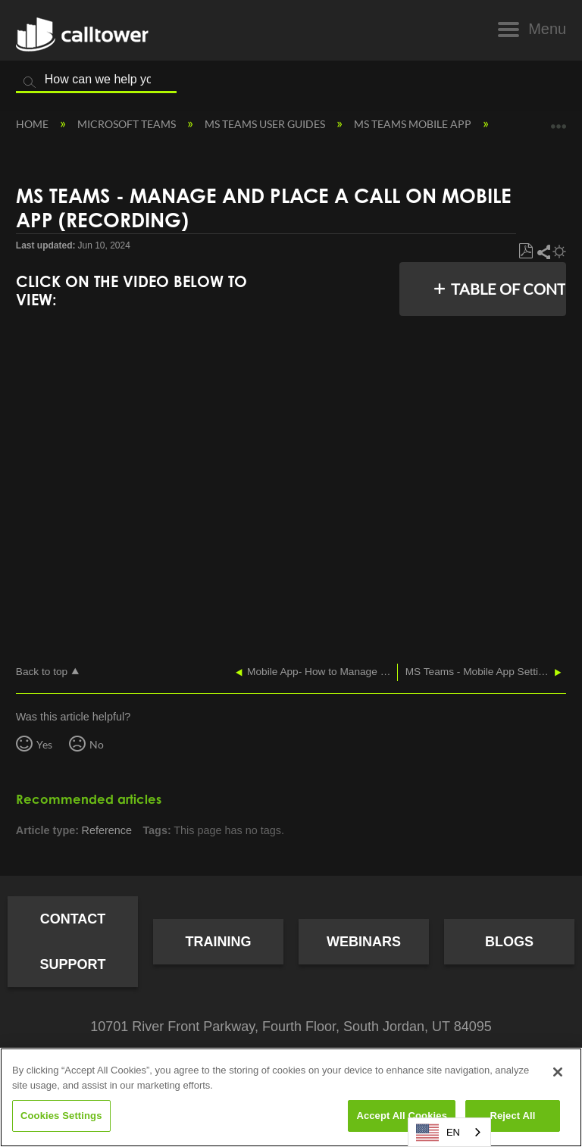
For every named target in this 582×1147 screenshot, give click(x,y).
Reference (107, 830)
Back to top (41, 671)
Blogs (509, 941)
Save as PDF (525, 251)
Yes (44, 744)
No (96, 744)
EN (438, 1133)
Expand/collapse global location (558, 120)
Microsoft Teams (127, 123)
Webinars (364, 941)
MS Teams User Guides (266, 123)
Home (33, 123)
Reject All (512, 1115)
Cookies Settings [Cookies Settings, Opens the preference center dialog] (61, 1115)
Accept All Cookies (401, 1115)
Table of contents (504, 289)
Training (219, 941)
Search (29, 82)
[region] (291, 1097)
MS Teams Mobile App (414, 123)
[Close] (557, 1072)
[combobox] (449, 1132)
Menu (547, 28)
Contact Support (72, 941)
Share (543, 251)
